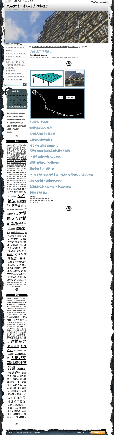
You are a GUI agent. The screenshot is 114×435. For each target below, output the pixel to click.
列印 (31, 1)
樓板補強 (14, 372)
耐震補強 (13, 346)
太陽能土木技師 (15, 170)
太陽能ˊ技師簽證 (15, 155)
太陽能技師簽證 (16, 189)
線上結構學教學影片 (17, 282)
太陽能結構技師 (14, 317)
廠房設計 (18, 205)
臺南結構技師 (18, 338)
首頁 (9, 1)
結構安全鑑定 (17, 232)
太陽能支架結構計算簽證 (17, 218)
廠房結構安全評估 (15, 180)
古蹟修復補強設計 (17, 262)
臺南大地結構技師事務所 (17, 274)
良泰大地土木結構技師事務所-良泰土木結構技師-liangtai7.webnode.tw (55, 47)
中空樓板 (21, 368)
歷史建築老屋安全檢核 (19, 312)
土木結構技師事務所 (13, 159)
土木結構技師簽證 (18, 182)
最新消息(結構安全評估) (38, 55)
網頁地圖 (18, 1)
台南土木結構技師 (18, 172)
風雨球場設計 (17, 149)
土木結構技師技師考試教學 (15, 302)
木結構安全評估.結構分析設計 (16, 251)
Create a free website (84, 433)
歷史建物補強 (18, 350)
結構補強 (18, 341)
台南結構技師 (19, 209)
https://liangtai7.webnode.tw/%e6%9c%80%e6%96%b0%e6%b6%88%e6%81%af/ (53, 57)
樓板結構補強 (19, 164)
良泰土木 (13, 196)
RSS (26, 1)
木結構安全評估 (12, 145)
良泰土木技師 (14, 265)
